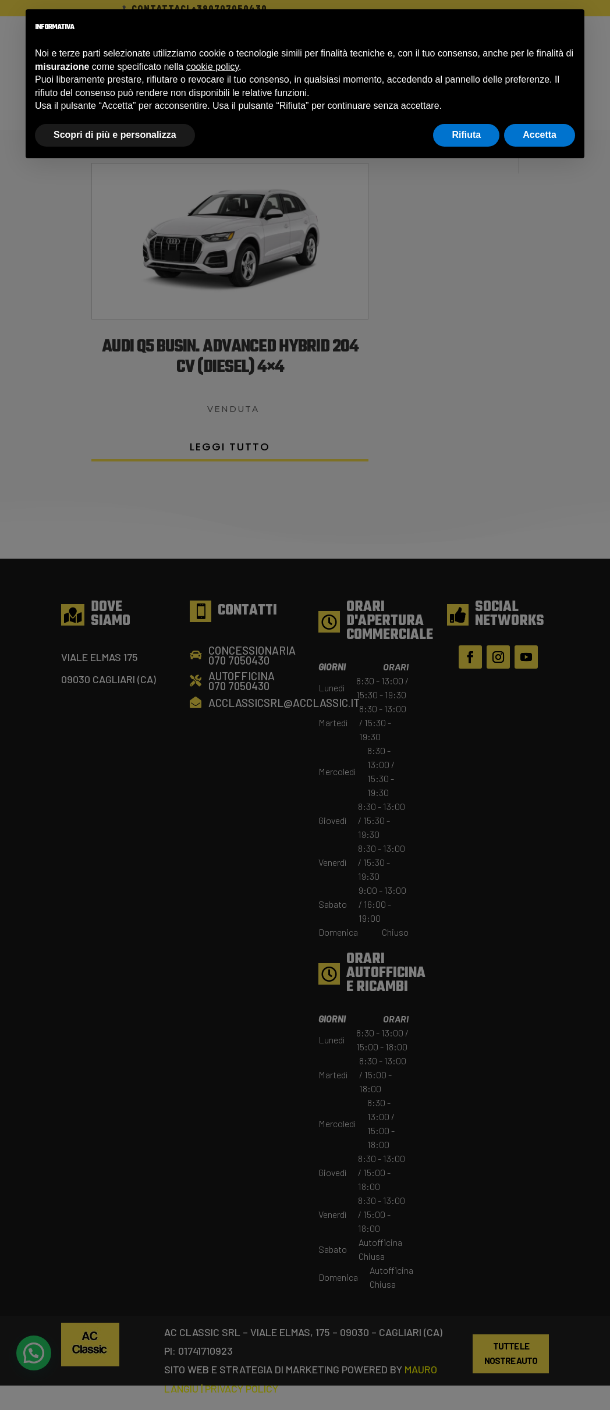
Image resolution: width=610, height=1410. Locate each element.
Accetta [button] (539, 135)
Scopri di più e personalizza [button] (115, 135)
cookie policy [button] (212, 67)
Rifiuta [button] (466, 135)
